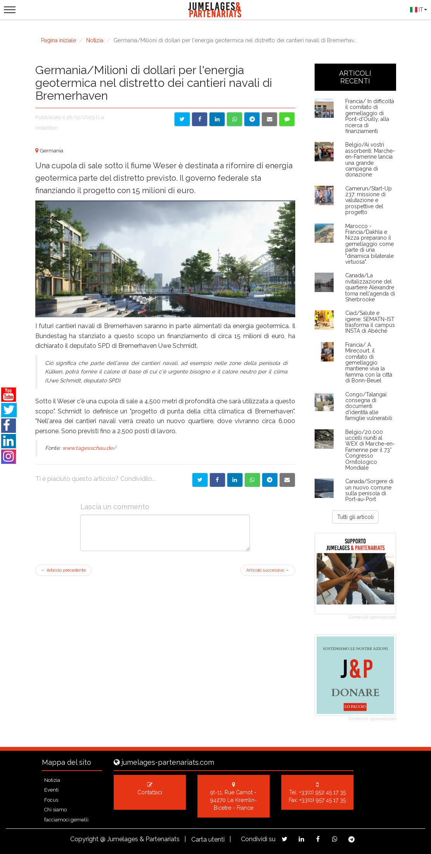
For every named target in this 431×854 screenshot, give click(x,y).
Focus (51, 800)
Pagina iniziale (58, 40)
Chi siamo (55, 810)
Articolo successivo (267, 570)
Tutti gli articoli (355, 517)
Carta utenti (208, 839)
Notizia (94, 40)
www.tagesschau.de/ (89, 448)
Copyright (84, 839)
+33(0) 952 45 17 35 (322, 792)
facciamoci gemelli (66, 820)
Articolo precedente (63, 570)
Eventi (51, 790)
